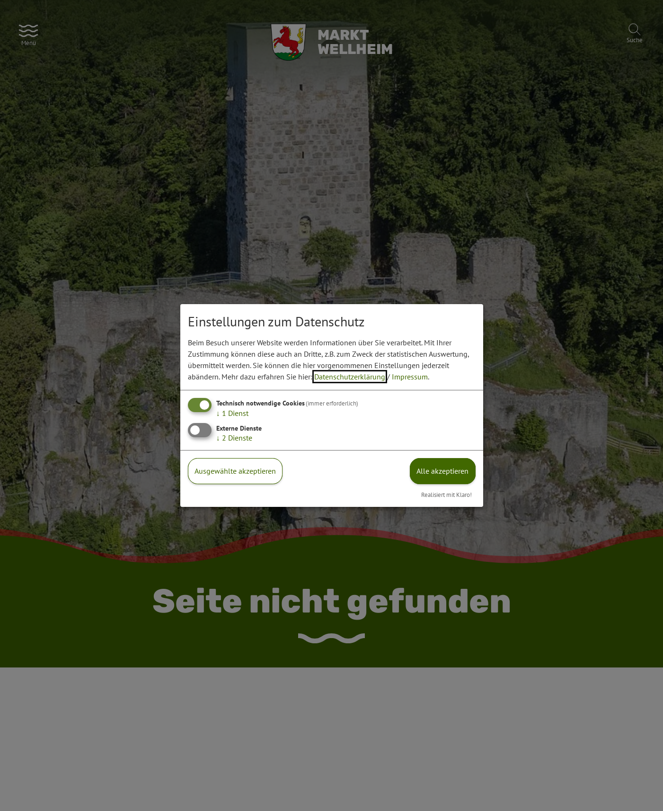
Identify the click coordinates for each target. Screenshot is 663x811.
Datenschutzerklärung (349, 376)
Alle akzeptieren (442, 471)
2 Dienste (234, 437)
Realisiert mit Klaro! (446, 495)
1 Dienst (232, 413)
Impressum (410, 376)
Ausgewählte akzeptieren (235, 471)
